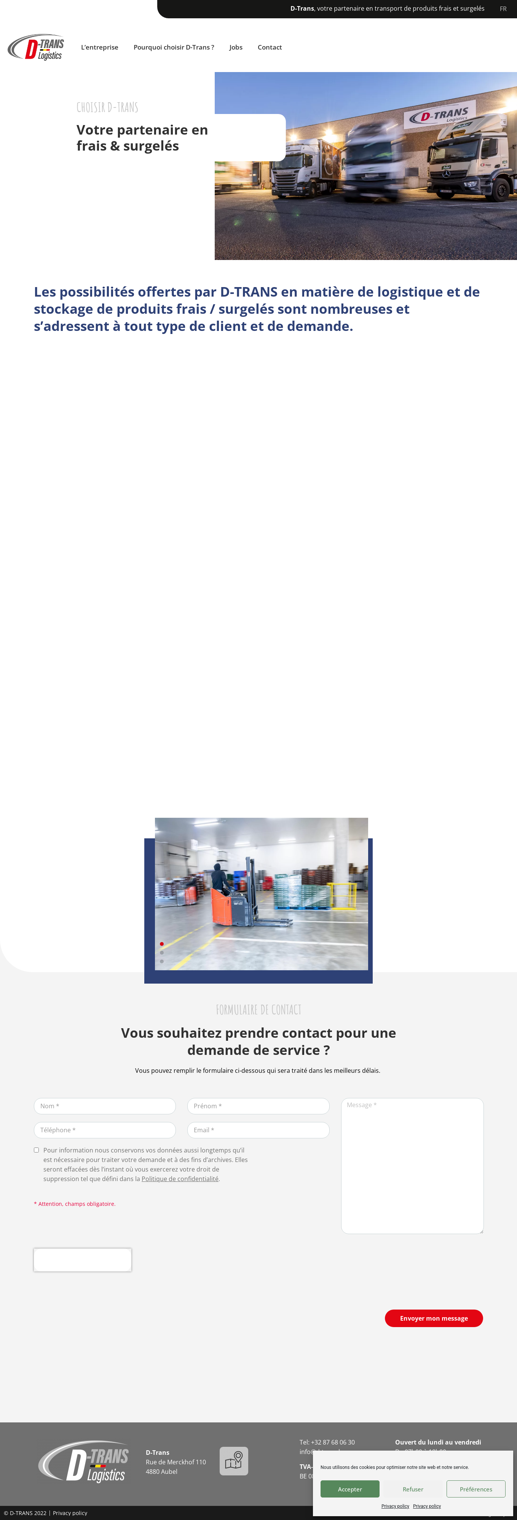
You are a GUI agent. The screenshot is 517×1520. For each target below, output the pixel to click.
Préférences (476, 1489)
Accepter (350, 1489)
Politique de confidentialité (180, 1179)
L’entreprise (99, 47)
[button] (162, 944)
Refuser (413, 1489)
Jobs (236, 47)
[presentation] (82, 1260)
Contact (270, 47)
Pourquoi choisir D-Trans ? (174, 47)
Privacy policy (395, 1506)
